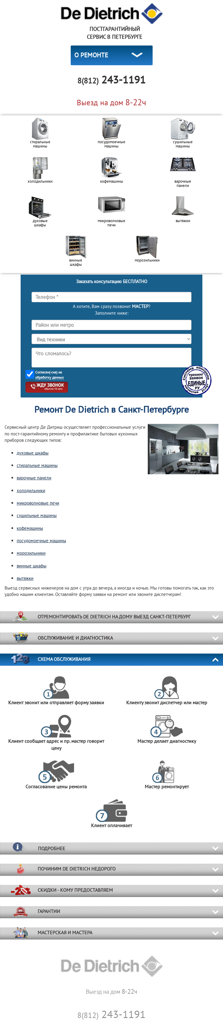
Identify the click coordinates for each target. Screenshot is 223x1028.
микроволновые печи (38, 503)
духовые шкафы (33, 453)
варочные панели (34, 478)
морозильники (31, 553)
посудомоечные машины (41, 540)
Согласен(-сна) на (49, 375)
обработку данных (49, 377)
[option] (40, 135)
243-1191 (111, 1014)
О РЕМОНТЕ (91, 55)
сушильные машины (37, 515)
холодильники (31, 490)
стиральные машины (37, 465)
